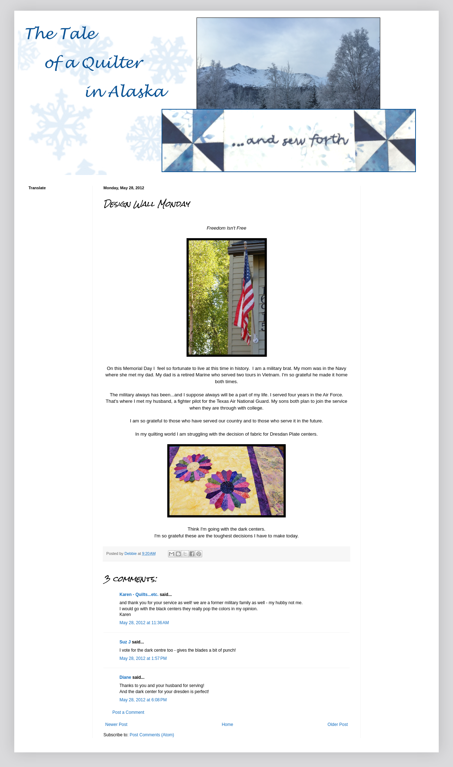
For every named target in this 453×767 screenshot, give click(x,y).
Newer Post (116, 724)
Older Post (337, 724)
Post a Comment (128, 712)
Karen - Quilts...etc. (138, 594)
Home (227, 724)
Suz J (125, 642)
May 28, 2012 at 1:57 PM (143, 658)
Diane (125, 677)
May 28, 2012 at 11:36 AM (144, 622)
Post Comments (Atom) (151, 734)
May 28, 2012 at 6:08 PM (143, 699)
